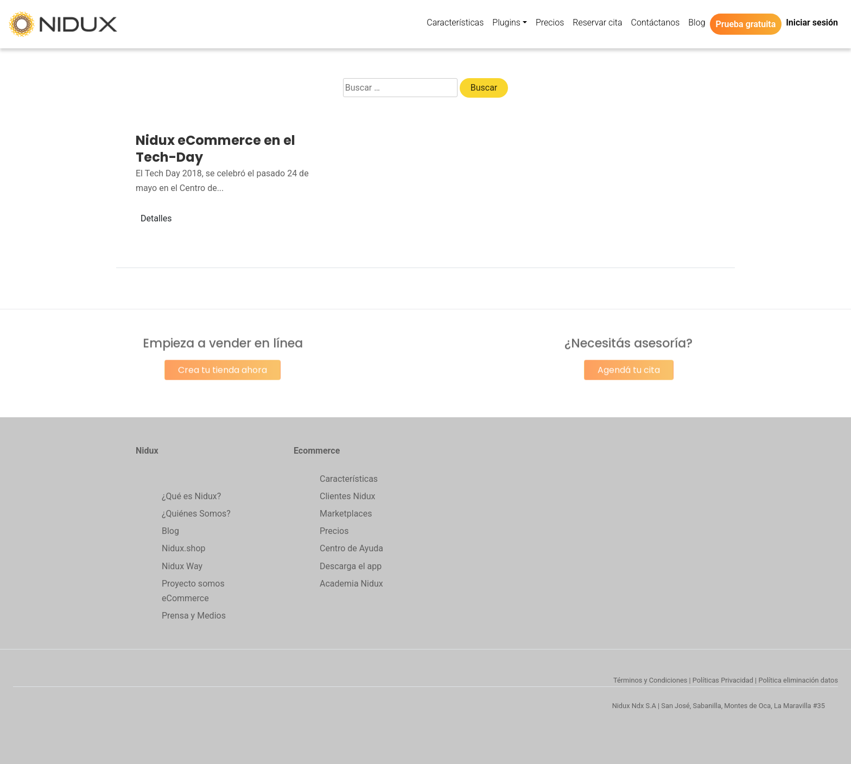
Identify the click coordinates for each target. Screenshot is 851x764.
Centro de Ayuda (351, 548)
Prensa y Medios (194, 615)
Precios (334, 531)
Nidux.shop (183, 548)
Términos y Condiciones (650, 680)
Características (349, 479)
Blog (170, 531)
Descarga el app (351, 566)
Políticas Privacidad (723, 680)
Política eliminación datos (798, 680)
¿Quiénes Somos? (196, 513)
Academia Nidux (351, 583)
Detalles (156, 218)
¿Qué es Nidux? (191, 496)
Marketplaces (346, 513)
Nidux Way (182, 566)
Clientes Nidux (348, 496)
